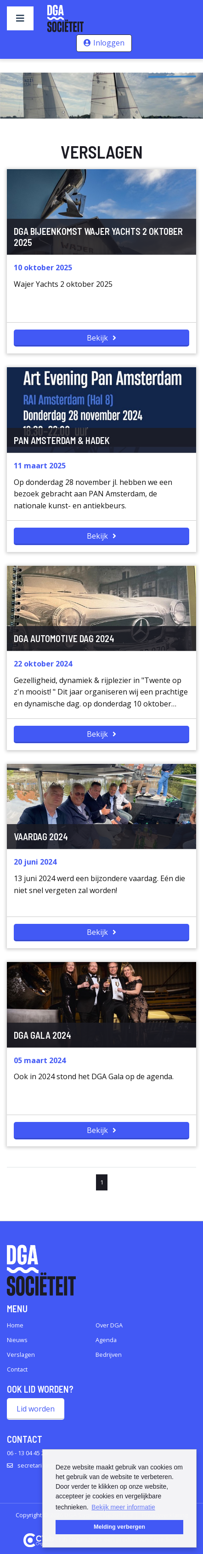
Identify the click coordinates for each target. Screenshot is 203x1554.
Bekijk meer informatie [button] (123, 1507)
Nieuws (17, 1340)
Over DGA (109, 1325)
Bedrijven (109, 1354)
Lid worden (36, 1409)
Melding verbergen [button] (119, 1527)
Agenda (106, 1340)
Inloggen (108, 43)
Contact (17, 1369)
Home (15, 1325)
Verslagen (21, 1354)
